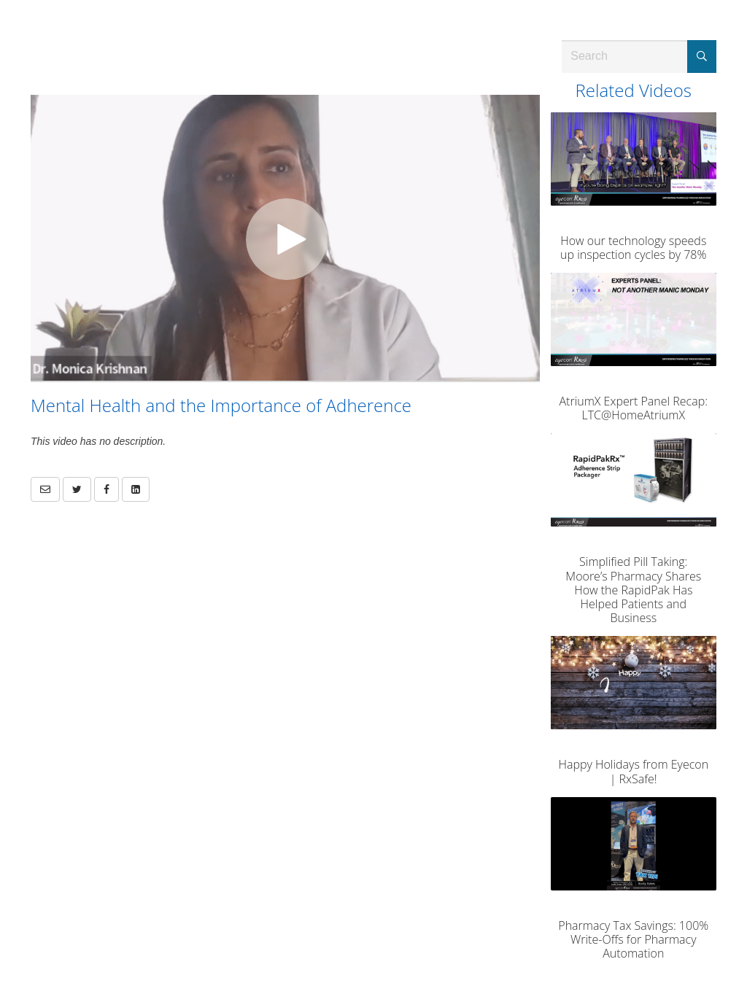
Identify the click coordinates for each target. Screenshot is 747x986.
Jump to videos (0, 0)
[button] (45, 489)
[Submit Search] (701, 56)
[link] (77, 489)
